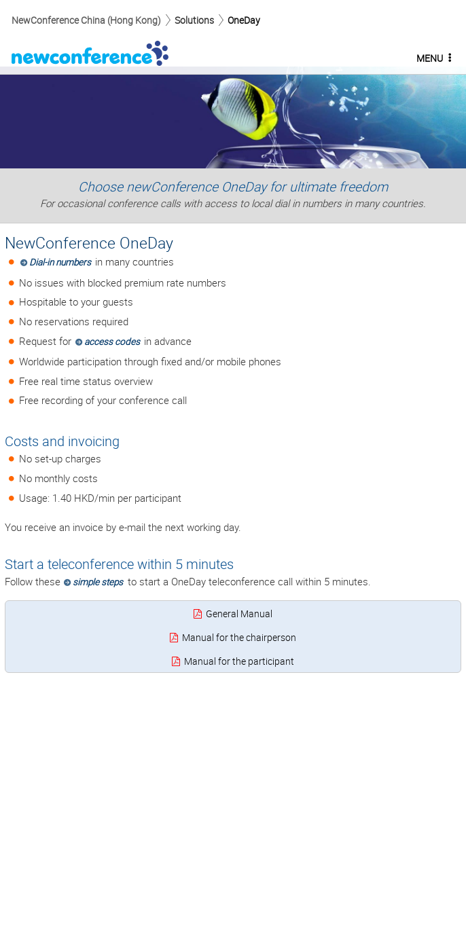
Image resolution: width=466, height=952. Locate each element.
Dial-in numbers (60, 262)
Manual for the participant (239, 661)
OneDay (244, 20)
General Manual (239, 614)
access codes (112, 341)
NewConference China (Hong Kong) (86, 20)
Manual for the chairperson (239, 637)
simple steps (98, 582)
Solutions (194, 20)
